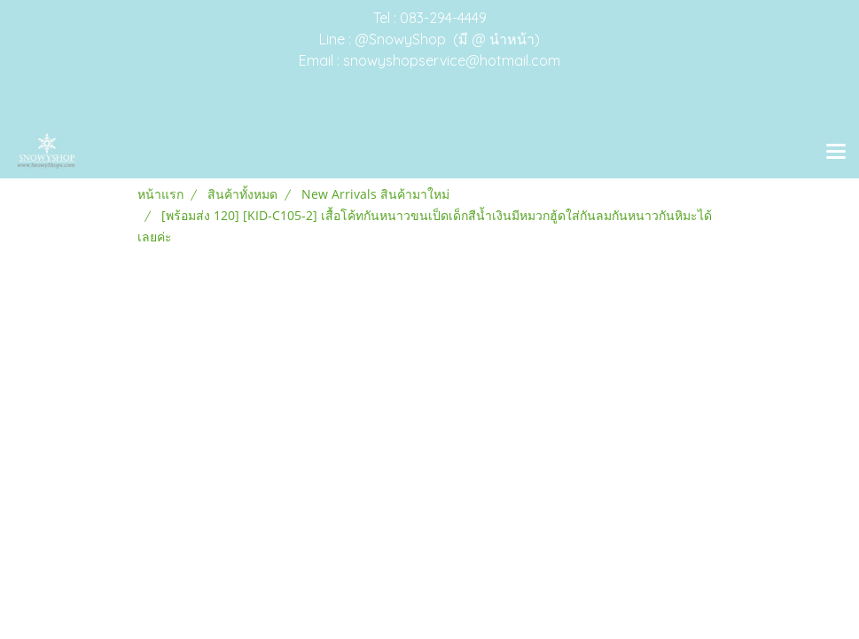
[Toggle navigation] (835, 152)
